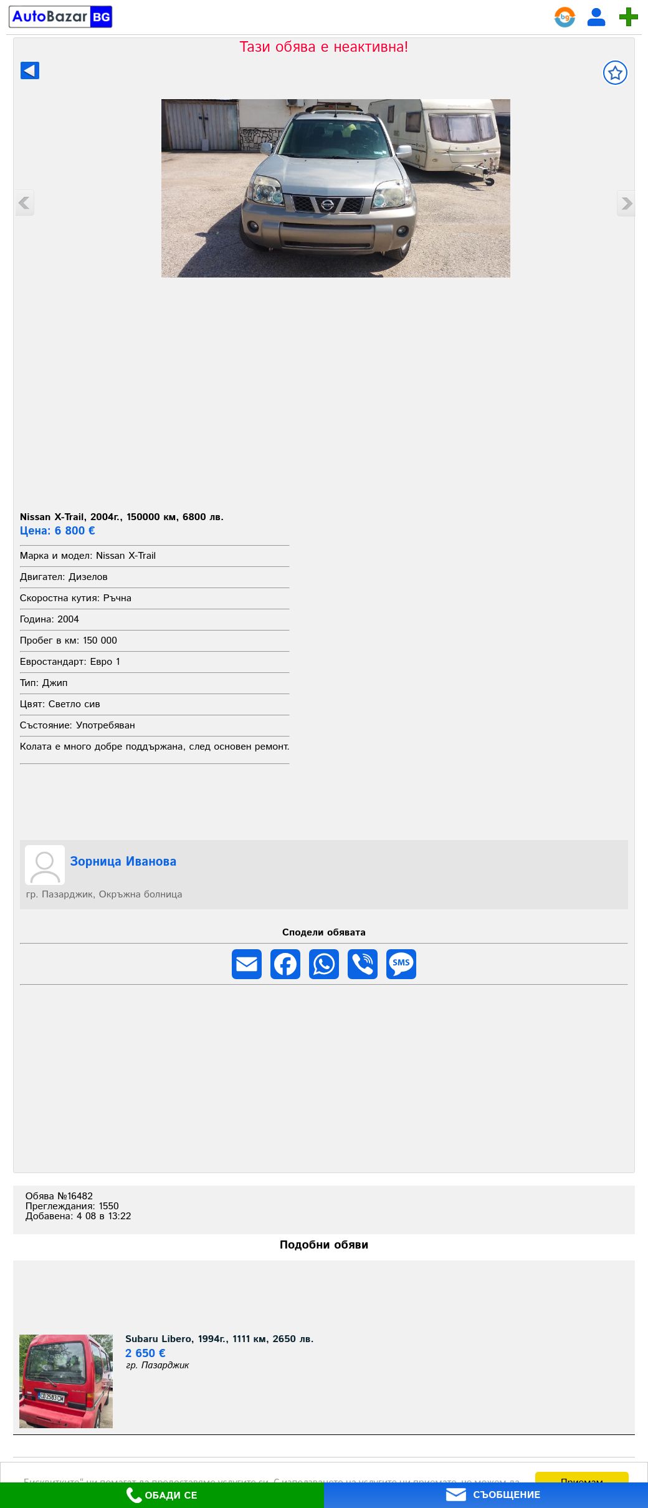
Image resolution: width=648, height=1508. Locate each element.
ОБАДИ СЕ (162, 1495)
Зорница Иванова (123, 862)
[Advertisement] (324, 413)
